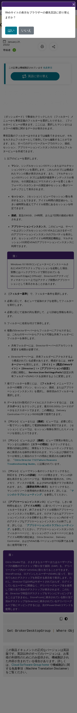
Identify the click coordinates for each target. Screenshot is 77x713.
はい (11, 30)
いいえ (26, 30)
